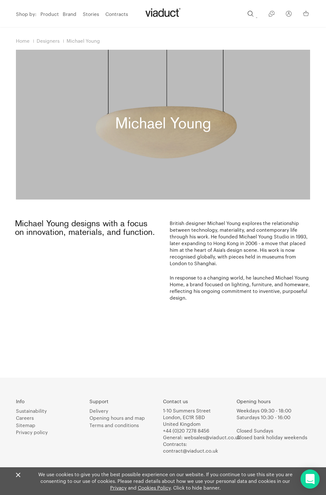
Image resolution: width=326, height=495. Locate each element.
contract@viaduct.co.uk (190, 451)
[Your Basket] (306, 13)
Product (49, 14)
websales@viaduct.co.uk (212, 437)
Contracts (116, 14)
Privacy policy (32, 432)
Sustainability (31, 411)
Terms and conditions (114, 425)
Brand (69, 14)
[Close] (18, 475)
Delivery (98, 411)
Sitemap (25, 425)
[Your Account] (289, 15)
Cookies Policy (154, 488)
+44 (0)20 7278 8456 (186, 430)
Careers (25, 418)
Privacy (118, 488)
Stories (91, 14)
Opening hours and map (117, 418)
